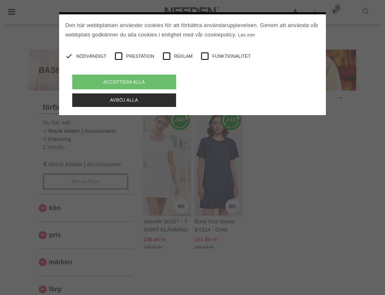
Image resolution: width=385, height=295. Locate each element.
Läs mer (246, 34)
